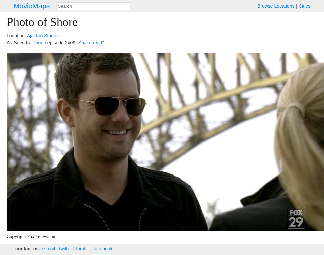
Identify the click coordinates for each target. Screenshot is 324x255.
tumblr (82, 248)
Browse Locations (276, 6)
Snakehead (90, 42)
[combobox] (93, 6)
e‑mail (48, 248)
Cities (304, 6)
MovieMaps (32, 5)
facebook (103, 248)
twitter (65, 248)
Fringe (39, 42)
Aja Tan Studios (43, 35)
